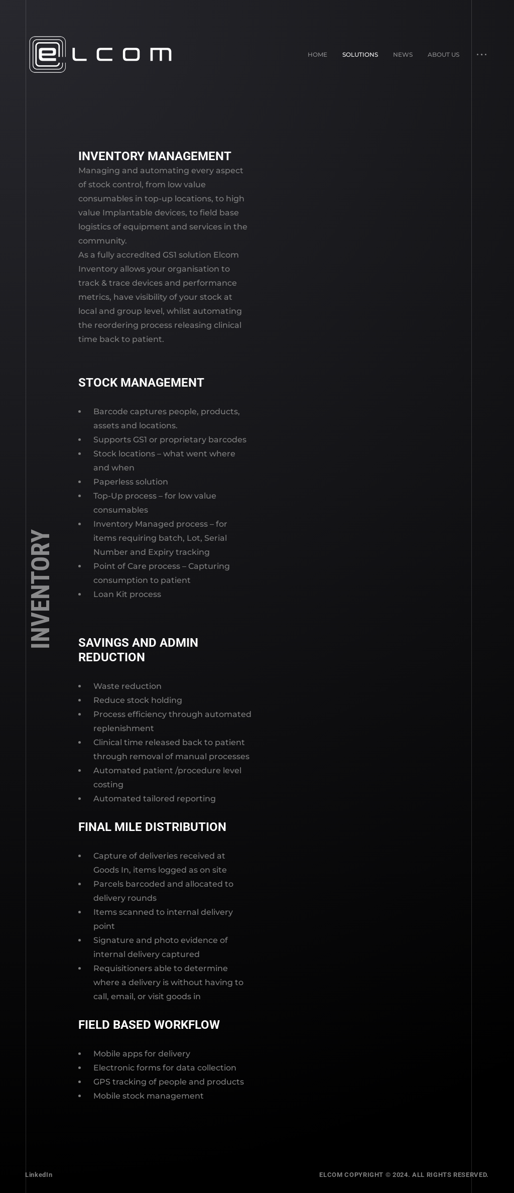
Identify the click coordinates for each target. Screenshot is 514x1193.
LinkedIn (38, 1174)
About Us (443, 54)
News (403, 54)
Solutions (360, 54)
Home (317, 54)
